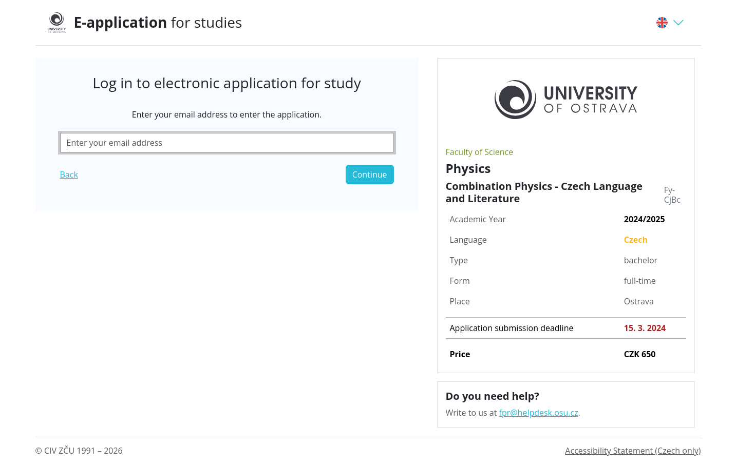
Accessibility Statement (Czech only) (633, 450)
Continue (369, 174)
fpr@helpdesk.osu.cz (538, 412)
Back (69, 174)
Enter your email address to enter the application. (227, 114)
